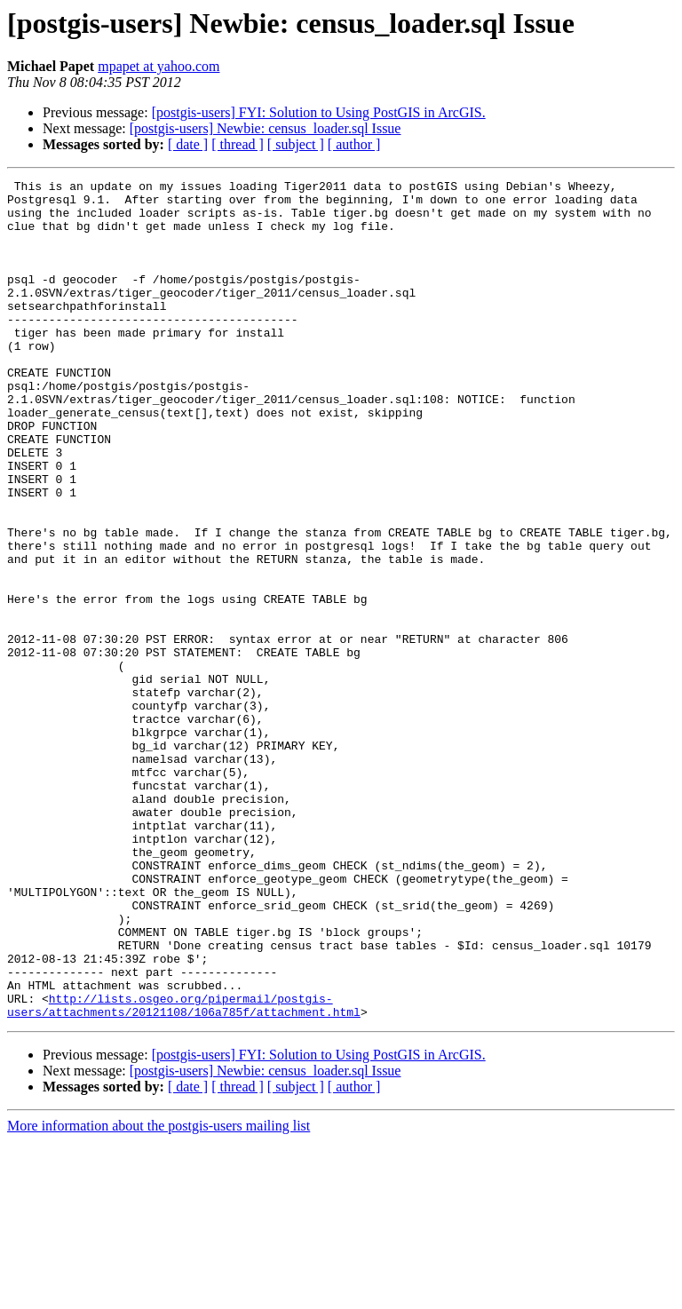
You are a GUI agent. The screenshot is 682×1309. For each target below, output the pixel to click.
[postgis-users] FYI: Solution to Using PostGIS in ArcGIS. (319, 112)
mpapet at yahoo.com (158, 66)
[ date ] (188, 144)
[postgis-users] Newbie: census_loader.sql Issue (265, 128)
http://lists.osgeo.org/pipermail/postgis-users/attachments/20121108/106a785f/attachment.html (184, 1171)
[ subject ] (295, 144)
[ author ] (354, 144)
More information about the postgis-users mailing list (158, 1293)
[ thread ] (237, 144)
